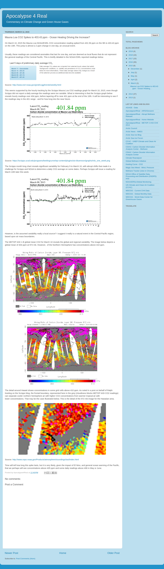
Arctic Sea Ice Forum (134, 138)
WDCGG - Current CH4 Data (137, 191)
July (133, 72)
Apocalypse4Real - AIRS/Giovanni (140, 111)
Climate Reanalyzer (134, 158)
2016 (131, 62)
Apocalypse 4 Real (26, 16)
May (133, 76)
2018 (131, 55)
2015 (131, 66)
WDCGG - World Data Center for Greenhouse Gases (139, 198)
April (133, 80)
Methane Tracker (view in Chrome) (140, 171)
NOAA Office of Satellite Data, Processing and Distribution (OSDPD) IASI (141, 176)
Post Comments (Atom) (25, 559)
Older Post (113, 553)
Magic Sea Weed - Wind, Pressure (140, 168)
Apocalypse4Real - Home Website (140, 120)
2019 (131, 51)
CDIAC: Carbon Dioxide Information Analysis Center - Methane (140, 148)
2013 (131, 97)
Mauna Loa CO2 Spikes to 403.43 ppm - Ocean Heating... (144, 87)
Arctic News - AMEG (134, 132)
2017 (131, 59)
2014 (131, 94)
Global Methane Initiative (136, 161)
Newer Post (11, 553)
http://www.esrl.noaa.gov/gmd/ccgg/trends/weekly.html (36, 85)
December (135, 69)
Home (62, 553)
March (133, 83)
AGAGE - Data (132, 108)
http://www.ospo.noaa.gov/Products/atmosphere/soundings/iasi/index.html (45, 459)
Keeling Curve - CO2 (134, 164)
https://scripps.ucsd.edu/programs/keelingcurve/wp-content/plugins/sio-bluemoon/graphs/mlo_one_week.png (61, 161)
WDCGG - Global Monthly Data (138, 194)
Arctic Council (131, 128)
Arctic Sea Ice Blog (133, 135)
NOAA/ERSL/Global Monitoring (138, 182)
